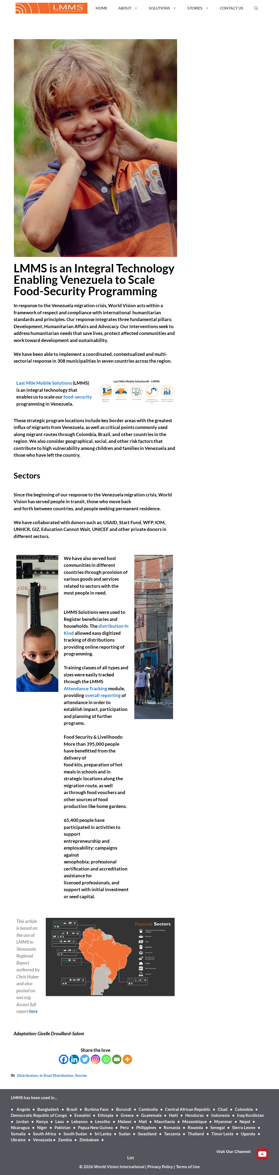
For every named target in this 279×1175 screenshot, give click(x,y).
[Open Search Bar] (256, 8)
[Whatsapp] (106, 1059)
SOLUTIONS (165, 8)
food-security (77, 397)
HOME (101, 8)
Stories (81, 1075)
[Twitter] (85, 1059)
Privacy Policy (160, 1166)
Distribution (27, 1075)
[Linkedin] (74, 1059)
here (33, 1011)
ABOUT (130, 8)
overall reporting (103, 695)
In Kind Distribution (56, 1075)
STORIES (200, 8)
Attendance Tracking (85, 688)
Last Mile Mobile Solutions (44, 383)
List (130, 1157)
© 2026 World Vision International (112, 1166)
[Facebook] (63, 1059)
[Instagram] (95, 1059)
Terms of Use (188, 1166)
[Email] (117, 1059)
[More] (127, 1059)
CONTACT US (231, 8)
